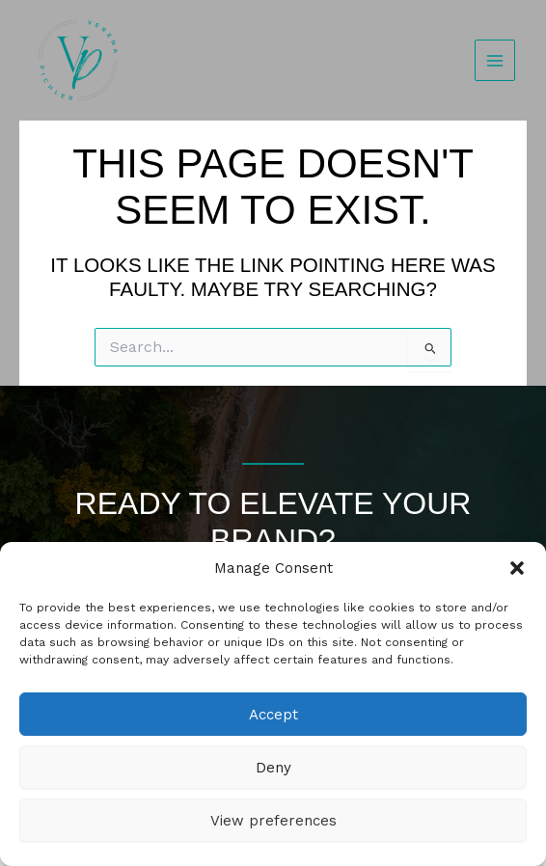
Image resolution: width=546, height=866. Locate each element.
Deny (273, 767)
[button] (517, 568)
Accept (273, 714)
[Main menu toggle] (495, 60)
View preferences (273, 820)
